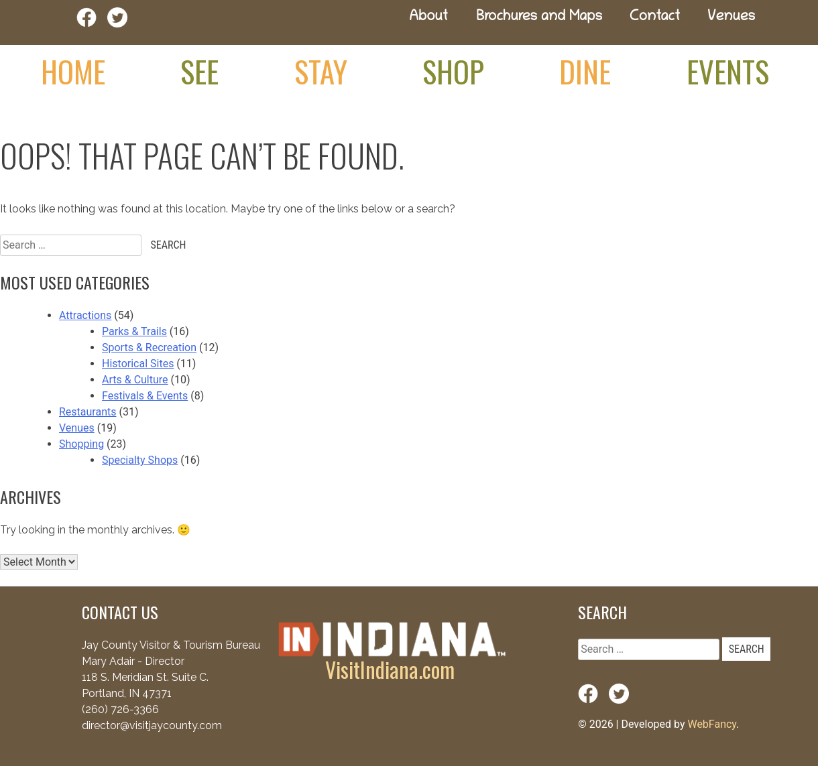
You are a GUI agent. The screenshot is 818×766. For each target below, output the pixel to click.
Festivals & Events (145, 395)
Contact (655, 17)
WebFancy (711, 724)
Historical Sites (138, 363)
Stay (320, 71)
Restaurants (88, 411)
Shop (453, 71)
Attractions (85, 315)
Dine (585, 71)
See (199, 71)
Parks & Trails (134, 331)
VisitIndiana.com (390, 669)
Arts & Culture (135, 379)
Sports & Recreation (149, 347)
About (428, 17)
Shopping (81, 444)
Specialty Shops (140, 460)
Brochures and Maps (539, 17)
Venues (731, 17)
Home (73, 71)
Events (728, 71)
